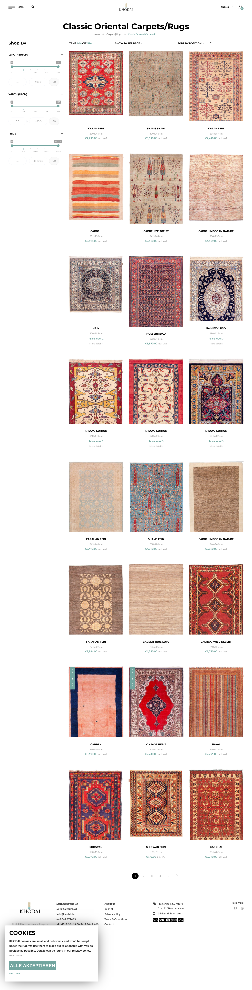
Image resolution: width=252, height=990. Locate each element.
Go (54, 82)
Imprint (108, 957)
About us (109, 952)
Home (96, 34)
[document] (51, 953)
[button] (226, 8)
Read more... (17, 955)
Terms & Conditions (115, 967)
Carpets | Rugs (113, 34)
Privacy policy (112, 962)
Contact (109, 972)
